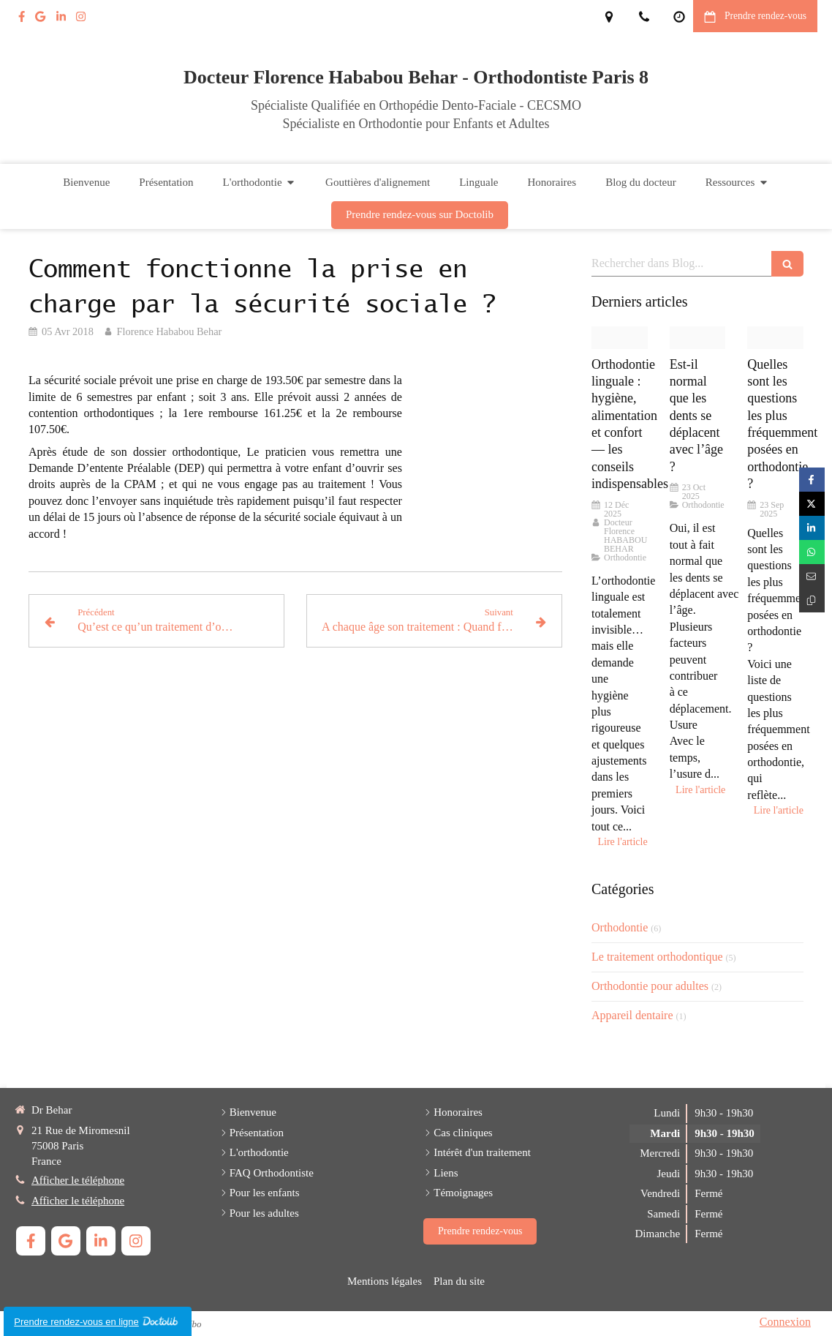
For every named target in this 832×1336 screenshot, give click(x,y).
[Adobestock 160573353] (698, 337)
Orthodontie (619, 927)
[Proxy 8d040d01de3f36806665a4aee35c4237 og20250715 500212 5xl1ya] (619, 337)
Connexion (785, 1322)
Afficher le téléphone (77, 1180)
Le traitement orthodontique (657, 956)
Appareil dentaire (632, 1015)
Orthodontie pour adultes (649, 986)
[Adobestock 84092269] (775, 337)
